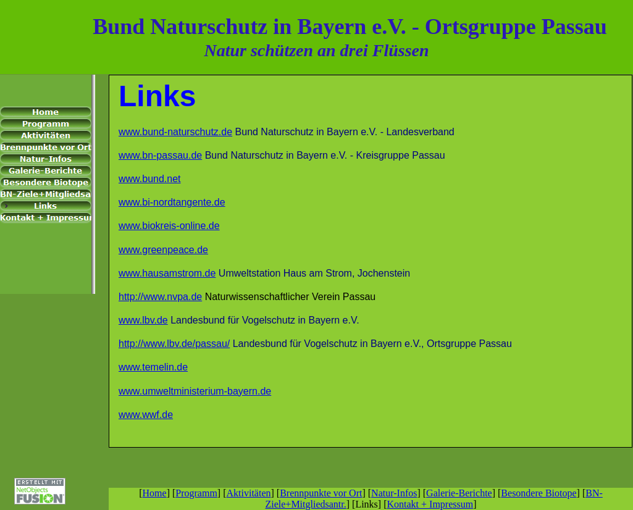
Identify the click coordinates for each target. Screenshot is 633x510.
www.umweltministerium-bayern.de (195, 391)
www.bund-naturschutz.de (175, 132)
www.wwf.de (146, 414)
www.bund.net (150, 178)
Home (155, 493)
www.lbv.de (143, 320)
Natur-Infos (394, 493)
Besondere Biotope (538, 493)
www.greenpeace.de (163, 250)
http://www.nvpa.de (160, 296)
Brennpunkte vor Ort (321, 493)
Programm (196, 493)
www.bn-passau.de (160, 155)
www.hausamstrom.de (167, 273)
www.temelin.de (153, 367)
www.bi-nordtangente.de (172, 202)
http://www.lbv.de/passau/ (174, 343)
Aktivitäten (249, 493)
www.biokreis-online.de (169, 225)
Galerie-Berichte (459, 493)
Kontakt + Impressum (430, 504)
